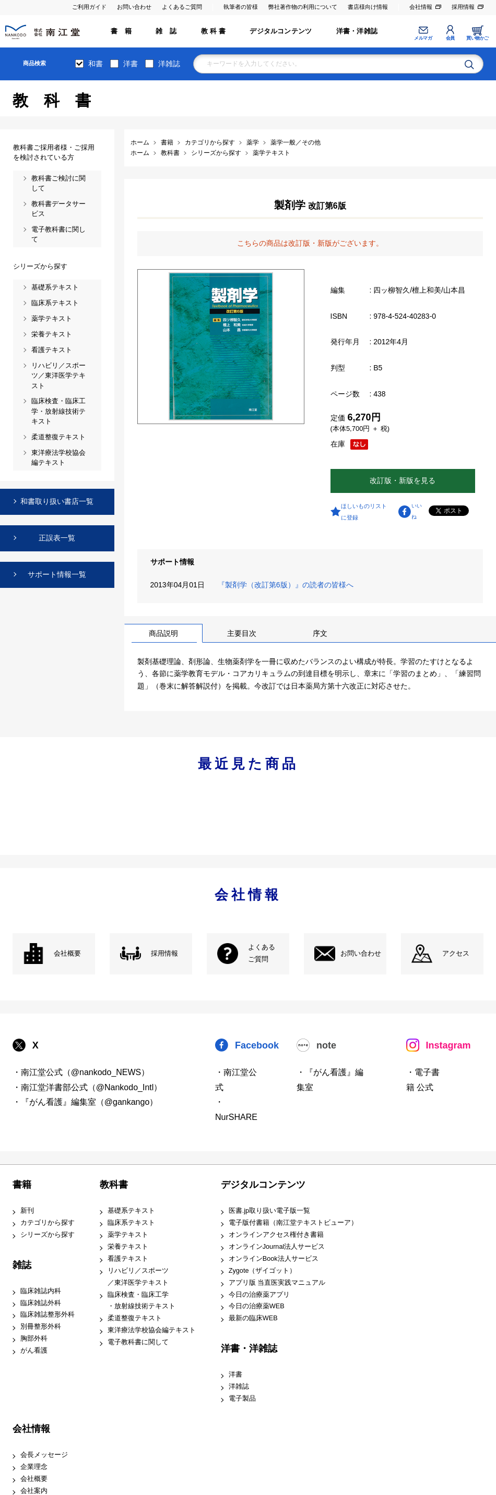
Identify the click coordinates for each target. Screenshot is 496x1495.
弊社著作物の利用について (302, 7)
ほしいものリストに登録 (364, 512)
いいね (416, 511)
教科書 (114, 1184)
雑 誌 (166, 31)
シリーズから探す (47, 1234)
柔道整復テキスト (135, 1318)
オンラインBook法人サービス (273, 1258)
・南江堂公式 (236, 1080)
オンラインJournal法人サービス (277, 1246)
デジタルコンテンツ (281, 31)
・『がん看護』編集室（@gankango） (85, 1102)
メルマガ (423, 38)
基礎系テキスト (131, 1210)
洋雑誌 (169, 63)
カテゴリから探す (47, 1222)
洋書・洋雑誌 (356, 31)
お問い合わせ (134, 7)
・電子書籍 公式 (423, 1080)
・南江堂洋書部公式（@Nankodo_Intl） (87, 1087)
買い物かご (477, 38)
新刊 (27, 1210)
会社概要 (67, 953)
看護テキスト (128, 1258)
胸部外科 (34, 1338)
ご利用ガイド (89, 7)
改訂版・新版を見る (402, 480)
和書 (95, 63)
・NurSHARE (236, 1110)
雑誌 (22, 1265)
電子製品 (242, 1398)
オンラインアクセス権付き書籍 (276, 1234)
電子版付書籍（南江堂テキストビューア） (293, 1222)
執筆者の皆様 (240, 7)
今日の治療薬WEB (257, 1306)
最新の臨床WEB (253, 1318)
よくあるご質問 (182, 7)
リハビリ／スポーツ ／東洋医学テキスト (138, 1276)
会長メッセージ (44, 1454)
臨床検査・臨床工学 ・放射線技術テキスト (141, 1300)
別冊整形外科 (40, 1326)
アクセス (455, 953)
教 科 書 (213, 31)
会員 (450, 38)
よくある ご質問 (261, 953)
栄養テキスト (128, 1246)
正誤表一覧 (57, 538)
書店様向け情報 (368, 7)
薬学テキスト (128, 1234)
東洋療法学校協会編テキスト (152, 1330)
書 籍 (121, 31)
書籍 (22, 1184)
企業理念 (34, 1466)
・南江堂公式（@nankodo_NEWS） (81, 1072)
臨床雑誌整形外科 (47, 1314)
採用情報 (463, 7)
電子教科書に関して (138, 1342)
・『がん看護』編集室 (330, 1080)
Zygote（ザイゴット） (263, 1270)
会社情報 (420, 7)
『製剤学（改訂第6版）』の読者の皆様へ (288, 585)
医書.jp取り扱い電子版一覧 (269, 1210)
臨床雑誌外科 (40, 1303)
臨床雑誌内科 (40, 1291)
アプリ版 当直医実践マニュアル (277, 1282)
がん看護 (34, 1350)
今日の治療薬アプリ (259, 1294)
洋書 (130, 63)
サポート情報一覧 (57, 574)
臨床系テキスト (131, 1222)
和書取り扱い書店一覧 (56, 501)
